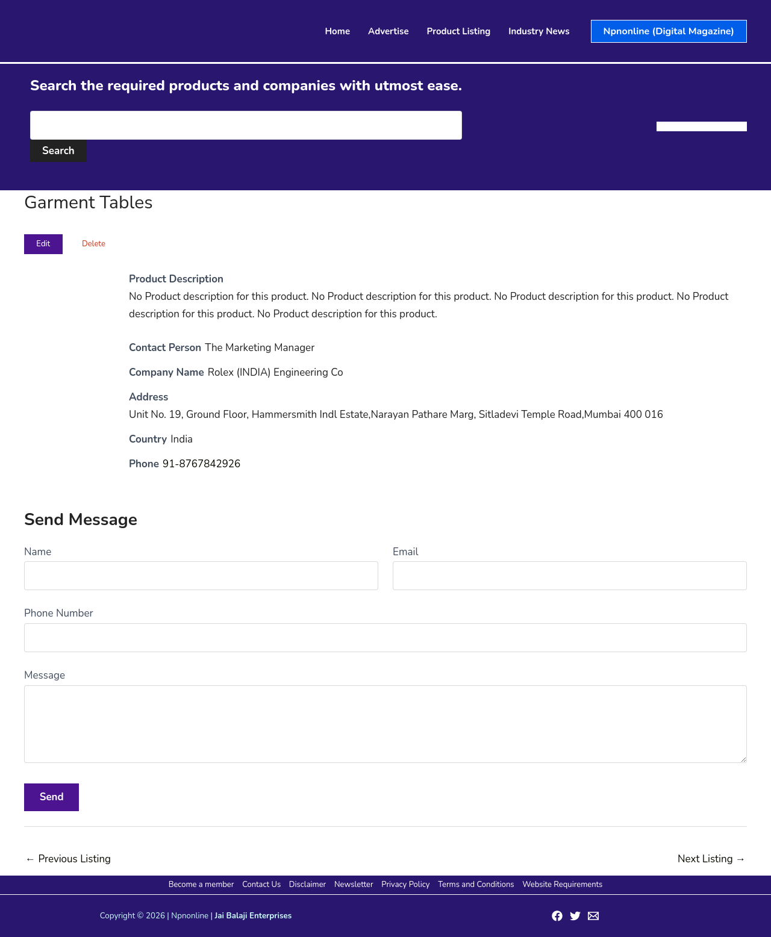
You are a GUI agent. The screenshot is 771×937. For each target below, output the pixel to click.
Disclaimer (308, 884)
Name (37, 552)
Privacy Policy (405, 884)
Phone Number (58, 613)
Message (44, 675)
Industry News (538, 31)
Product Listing (459, 31)
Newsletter (353, 884)
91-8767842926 (202, 464)
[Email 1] (593, 916)
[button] (669, 31)
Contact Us (262, 884)
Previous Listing (68, 859)
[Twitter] (575, 916)
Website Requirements (561, 884)
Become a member (203, 884)
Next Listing (712, 859)
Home (338, 31)
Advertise (388, 31)
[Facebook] (557, 916)
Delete (93, 243)
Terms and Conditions (475, 884)
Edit (43, 243)
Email (405, 552)
